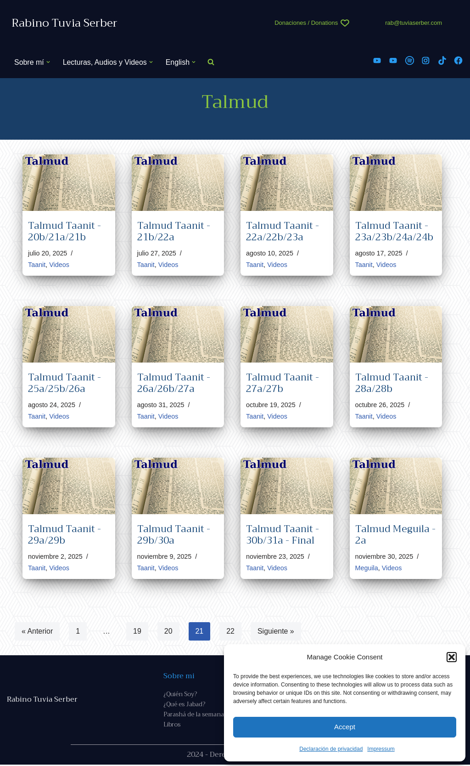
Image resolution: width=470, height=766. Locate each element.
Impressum (380, 749)
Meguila (366, 568)
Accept (344, 727)
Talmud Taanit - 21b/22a (173, 231)
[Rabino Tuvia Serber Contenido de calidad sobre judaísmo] (64, 23)
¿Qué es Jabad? (184, 705)
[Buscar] (211, 62)
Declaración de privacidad (331, 749)
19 (137, 631)
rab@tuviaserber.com (413, 22)
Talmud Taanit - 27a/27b (282, 383)
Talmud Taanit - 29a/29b (64, 535)
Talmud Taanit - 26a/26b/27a (173, 383)
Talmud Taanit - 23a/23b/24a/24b (394, 231)
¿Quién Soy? (180, 695)
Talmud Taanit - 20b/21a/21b (64, 231)
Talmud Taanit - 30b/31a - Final (282, 535)
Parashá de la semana (193, 715)
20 (168, 631)
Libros (171, 726)
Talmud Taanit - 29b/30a (173, 535)
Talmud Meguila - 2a (395, 535)
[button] (451, 657)
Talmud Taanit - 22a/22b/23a (282, 231)
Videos (59, 264)
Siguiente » (276, 631)
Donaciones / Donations (306, 22)
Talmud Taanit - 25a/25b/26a (64, 383)
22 (231, 631)
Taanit (36, 264)
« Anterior (37, 631)
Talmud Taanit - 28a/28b (391, 383)
